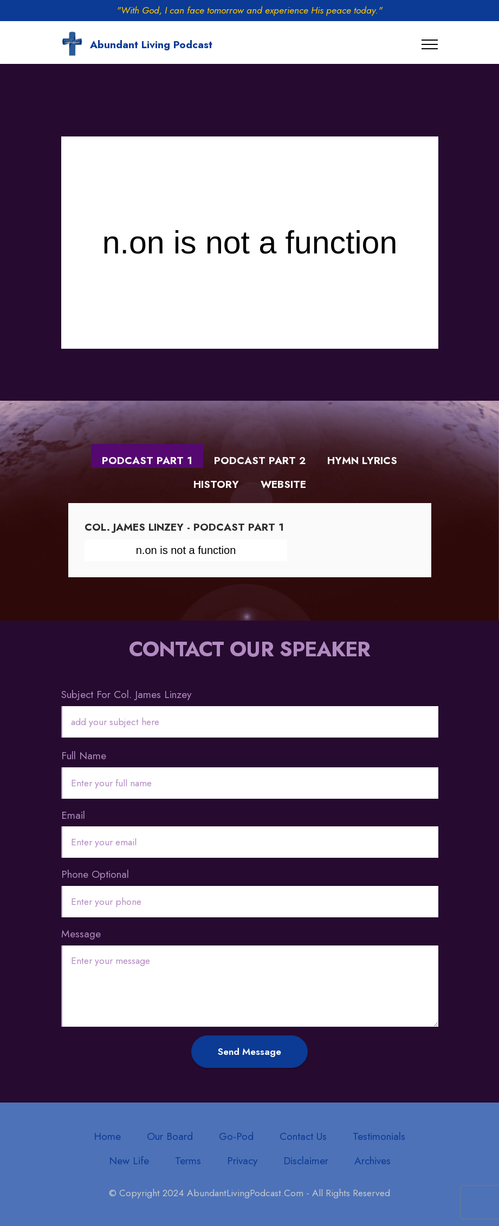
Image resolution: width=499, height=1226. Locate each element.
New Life (129, 1160)
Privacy (242, 1160)
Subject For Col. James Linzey (126, 694)
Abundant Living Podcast (151, 45)
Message (81, 933)
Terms (188, 1160)
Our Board (170, 1136)
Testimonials (379, 1136)
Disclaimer (305, 1160)
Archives (372, 1160)
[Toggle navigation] (430, 44)
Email (73, 815)
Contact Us (303, 1136)
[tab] (147, 456)
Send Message (249, 1052)
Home (107, 1136)
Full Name (83, 755)
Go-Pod (236, 1136)
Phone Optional (95, 874)
